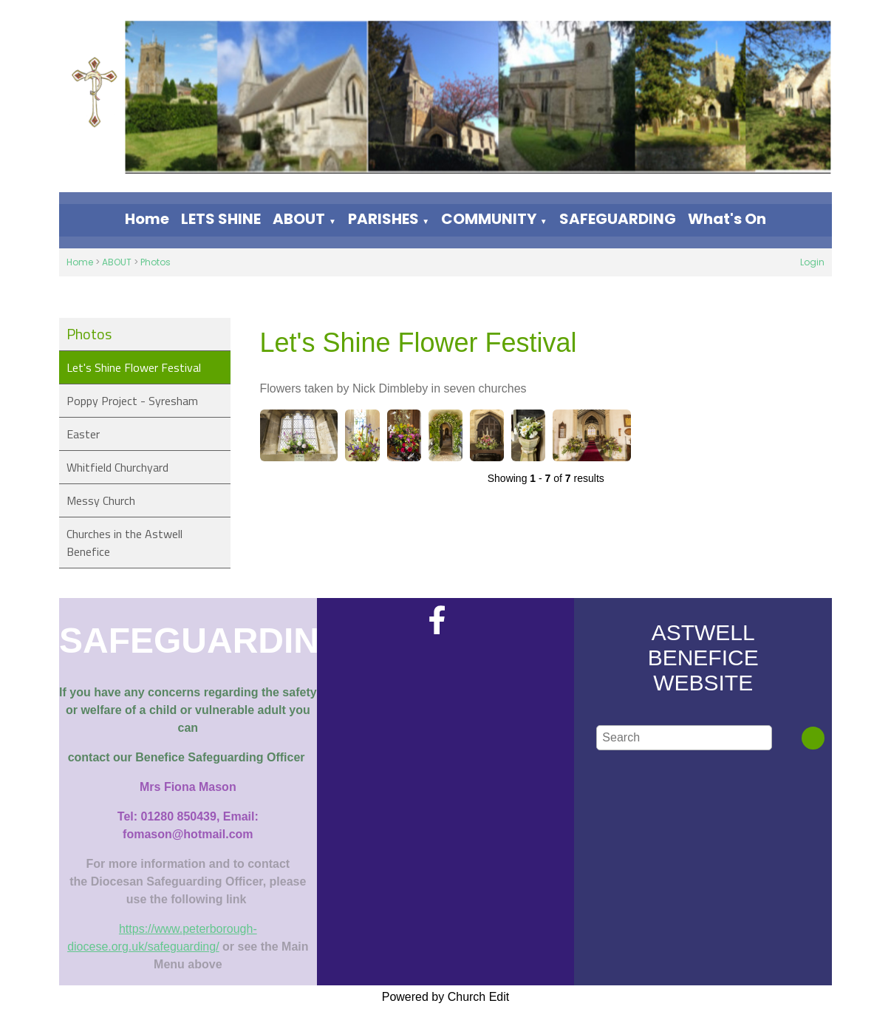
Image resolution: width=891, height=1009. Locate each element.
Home (147, 218)
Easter (83, 434)
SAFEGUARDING (617, 218)
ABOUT (299, 218)
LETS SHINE (221, 218)
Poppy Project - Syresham (132, 401)
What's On (727, 218)
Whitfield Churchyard (117, 467)
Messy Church (100, 500)
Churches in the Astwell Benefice (124, 542)
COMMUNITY (488, 218)
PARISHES (383, 218)
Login (812, 262)
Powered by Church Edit (446, 997)
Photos (155, 262)
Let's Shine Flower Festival (133, 367)
